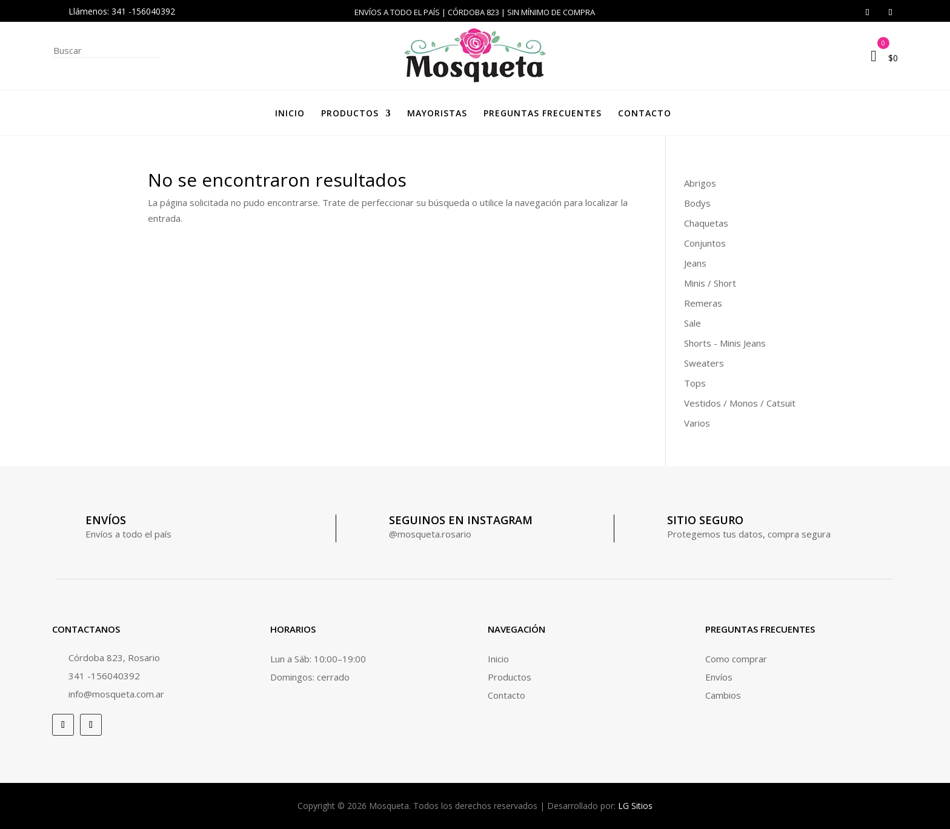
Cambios (723, 695)
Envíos (718, 677)
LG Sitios (635, 805)
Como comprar (736, 659)
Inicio (290, 113)
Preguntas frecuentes (542, 113)
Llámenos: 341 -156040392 (121, 11)
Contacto (644, 113)
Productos (350, 113)
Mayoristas (437, 113)
